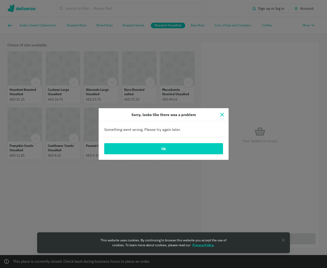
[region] (163, 242)
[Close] (222, 114)
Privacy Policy (203, 245)
